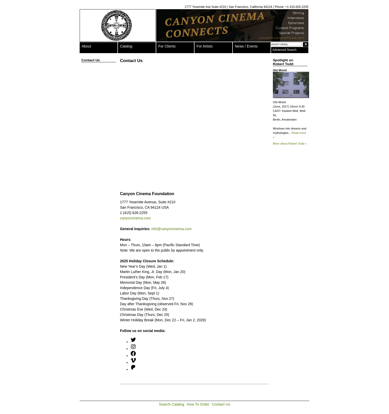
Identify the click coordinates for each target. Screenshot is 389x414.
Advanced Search (284, 50)
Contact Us (221, 404)
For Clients (167, 46)
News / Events (246, 46)
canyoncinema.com (135, 218)
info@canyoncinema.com (171, 229)
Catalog (126, 46)
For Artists (205, 46)
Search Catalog (171, 404)
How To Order (198, 404)
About (86, 46)
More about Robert (290, 143)
